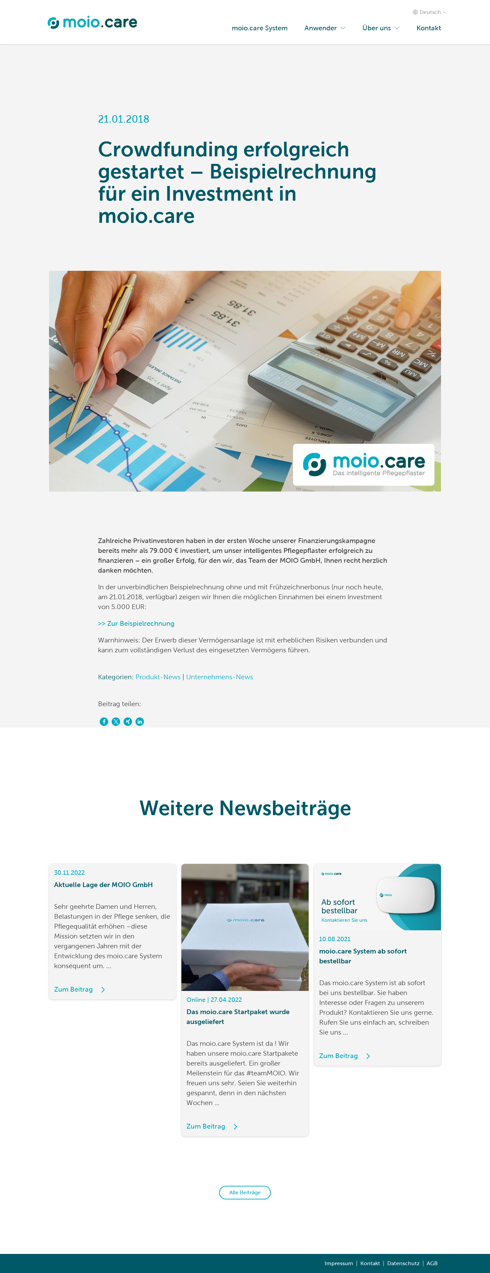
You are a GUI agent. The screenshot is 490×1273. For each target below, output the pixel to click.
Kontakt (370, 1263)
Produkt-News (158, 677)
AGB (432, 1263)
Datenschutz (403, 1263)
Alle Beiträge (245, 1192)
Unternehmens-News (219, 677)
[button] (104, 721)
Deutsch (430, 12)
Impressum (339, 1263)
